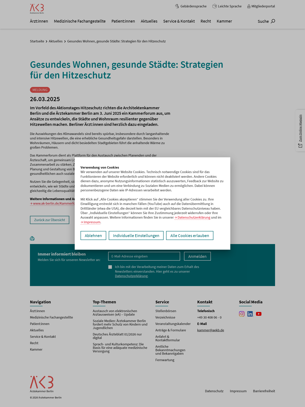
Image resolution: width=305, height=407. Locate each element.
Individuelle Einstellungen (136, 235)
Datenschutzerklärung (194, 217)
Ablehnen (93, 235)
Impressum (92, 222)
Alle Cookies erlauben (189, 235)
